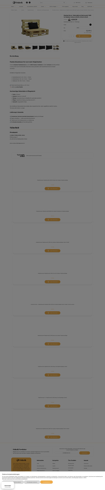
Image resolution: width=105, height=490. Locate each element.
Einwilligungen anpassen (32, 482)
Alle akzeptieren (46, 482)
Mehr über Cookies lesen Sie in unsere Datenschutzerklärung (14, 478)
